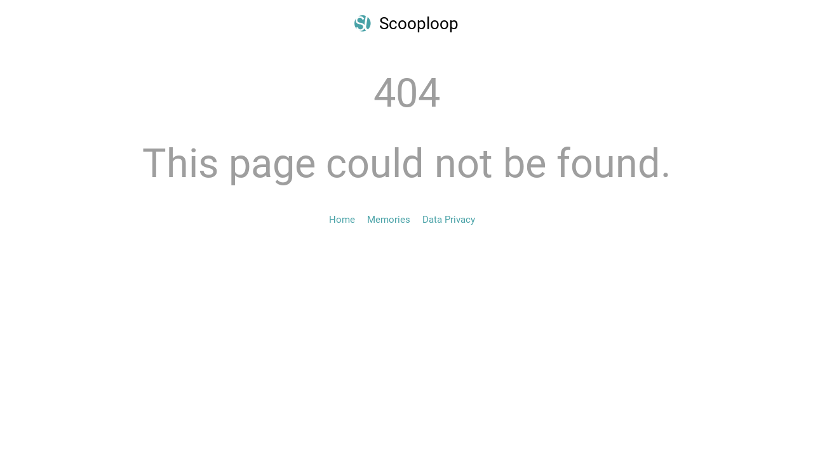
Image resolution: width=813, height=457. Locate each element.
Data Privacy (448, 219)
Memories (388, 219)
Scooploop (419, 23)
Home (342, 219)
